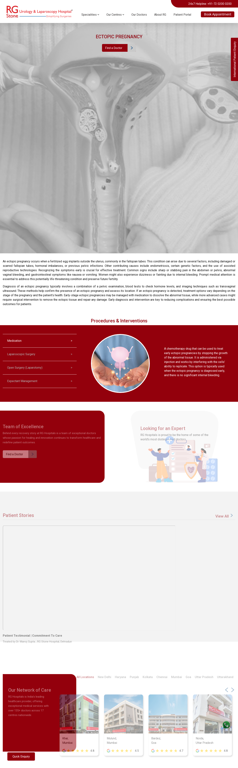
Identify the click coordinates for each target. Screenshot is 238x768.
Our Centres (114, 14)
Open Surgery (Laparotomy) (39, 367)
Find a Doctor (113, 48)
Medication (39, 341)
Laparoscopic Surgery (39, 354)
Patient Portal (182, 14)
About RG (160, 14)
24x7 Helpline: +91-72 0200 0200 (210, 4)
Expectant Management (39, 381)
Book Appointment (217, 14)
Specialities (89, 14)
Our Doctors (139, 14)
